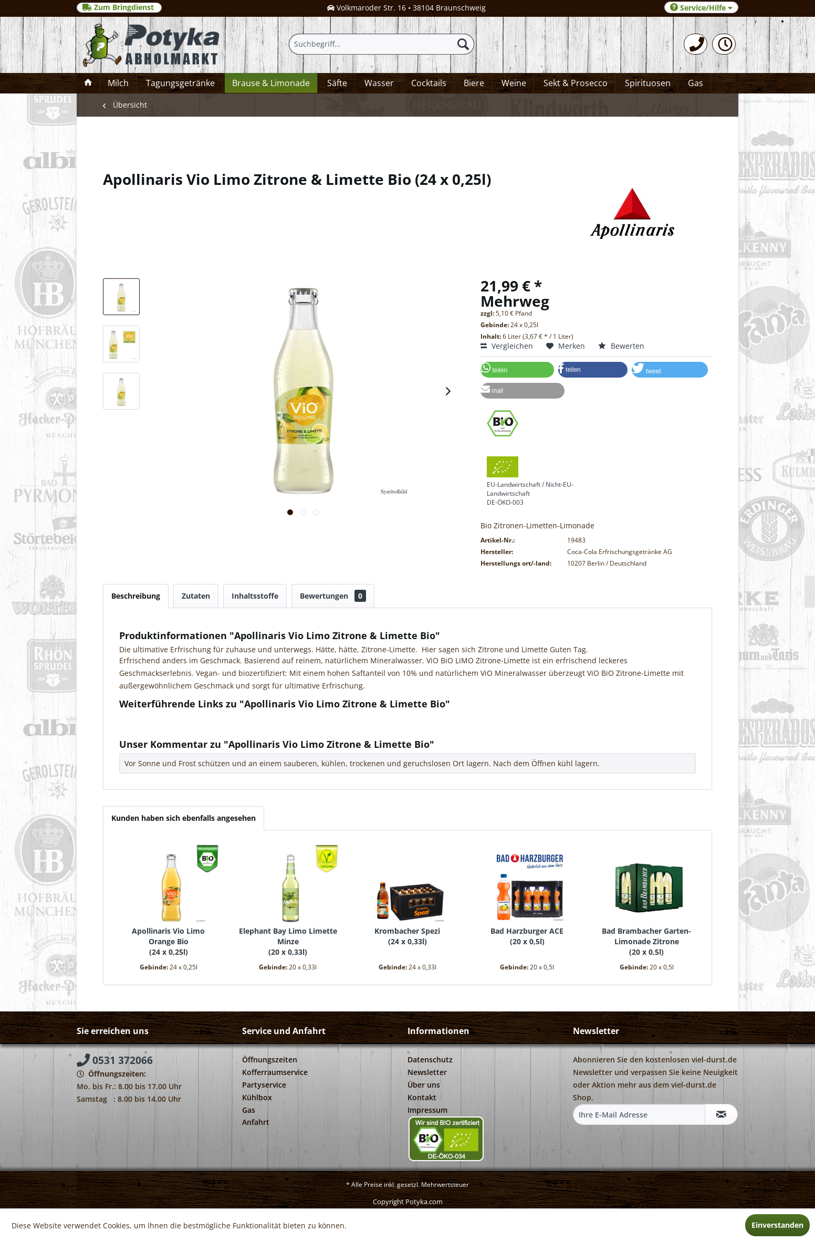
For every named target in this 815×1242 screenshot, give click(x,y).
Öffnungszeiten (269, 1059)
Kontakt (422, 1097)
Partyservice (264, 1085)
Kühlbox (257, 1097)
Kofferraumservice (275, 1072)
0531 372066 (115, 1060)
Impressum (427, 1110)
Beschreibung (135, 596)
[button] (517, 370)
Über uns (424, 1085)
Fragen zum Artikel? (158, 718)
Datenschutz (430, 1059)
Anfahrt (255, 1122)
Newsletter (427, 1072)
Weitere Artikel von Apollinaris (177, 728)
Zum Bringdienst (119, 7)
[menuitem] (695, 44)
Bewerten (621, 346)
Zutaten (196, 596)
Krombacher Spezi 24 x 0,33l (407, 936)
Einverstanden (777, 1225)
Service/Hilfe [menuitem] (701, 8)
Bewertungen (333, 596)
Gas (248, 1110)
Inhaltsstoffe (255, 596)
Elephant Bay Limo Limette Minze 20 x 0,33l (288, 941)
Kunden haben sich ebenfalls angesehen (183, 818)
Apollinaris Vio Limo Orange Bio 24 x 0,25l (168, 941)
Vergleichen (506, 346)
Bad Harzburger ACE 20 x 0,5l (526, 936)
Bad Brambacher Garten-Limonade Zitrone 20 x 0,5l (646, 941)
